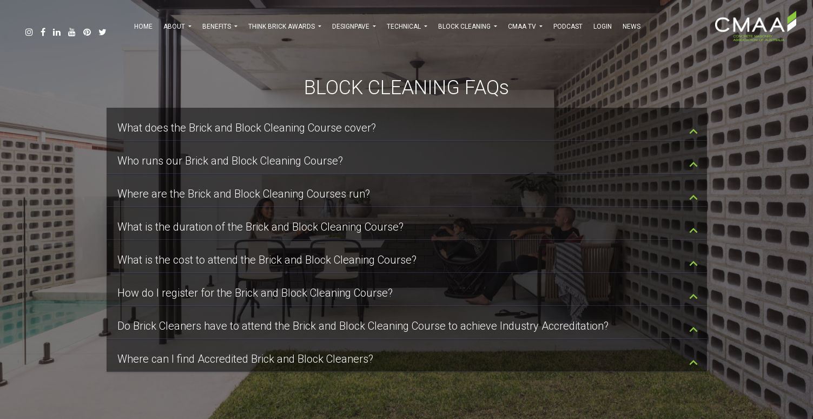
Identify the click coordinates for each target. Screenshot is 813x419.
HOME (143, 26)
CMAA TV (525, 26)
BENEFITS (220, 26)
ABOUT (177, 26)
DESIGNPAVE (354, 26)
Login (602, 26)
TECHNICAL (407, 26)
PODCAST (568, 26)
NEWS (631, 26)
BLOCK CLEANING (468, 26)
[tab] (407, 124)
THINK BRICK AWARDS (285, 26)
